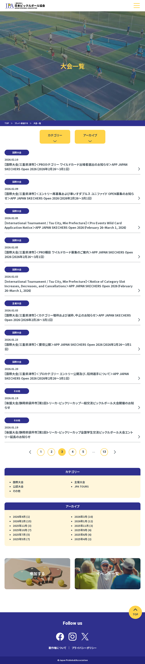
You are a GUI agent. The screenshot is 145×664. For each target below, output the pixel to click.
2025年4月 (80, 539)
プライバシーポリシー (84, 648)
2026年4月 (19, 516)
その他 (16, 491)
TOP (7, 123)
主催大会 (79, 482)
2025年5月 (19, 539)
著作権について (57, 648)
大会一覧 (37, 123)
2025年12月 (20, 526)
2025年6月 (80, 534)
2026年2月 (19, 521)
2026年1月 (80, 521)
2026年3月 (80, 516)
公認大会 (18, 486)
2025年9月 (80, 530)
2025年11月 (81, 526)
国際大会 (18, 482)
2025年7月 (19, 534)
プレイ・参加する (21, 123)
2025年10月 (20, 530)
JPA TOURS (81, 486)
